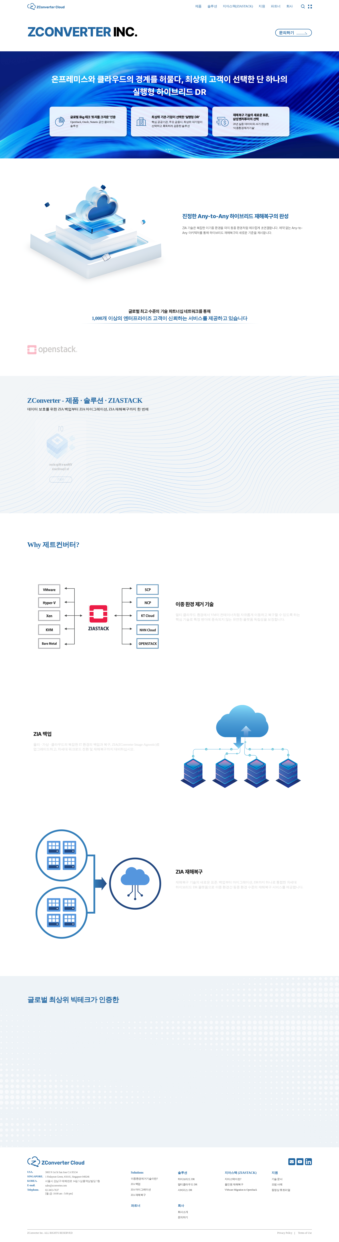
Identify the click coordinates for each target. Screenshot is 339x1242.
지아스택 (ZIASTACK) (241, 1172)
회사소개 (183, 1212)
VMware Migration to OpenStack (241, 1189)
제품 (198, 6)
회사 (289, 6)
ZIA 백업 (135, 1184)
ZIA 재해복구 (138, 1195)
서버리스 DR (185, 1190)
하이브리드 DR (186, 1179)
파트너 (276, 6)
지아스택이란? (233, 1179)
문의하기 (293, 32)
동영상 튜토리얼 (281, 1190)
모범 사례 (277, 1184)
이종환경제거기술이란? (144, 1178)
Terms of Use (305, 1233)
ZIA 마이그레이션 (141, 1189)
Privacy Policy (284, 1233)
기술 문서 (277, 1179)
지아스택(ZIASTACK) (238, 6)
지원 (262, 6)
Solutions (137, 1172)
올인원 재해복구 (234, 1184)
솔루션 (212, 6)
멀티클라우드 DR (187, 1184)
